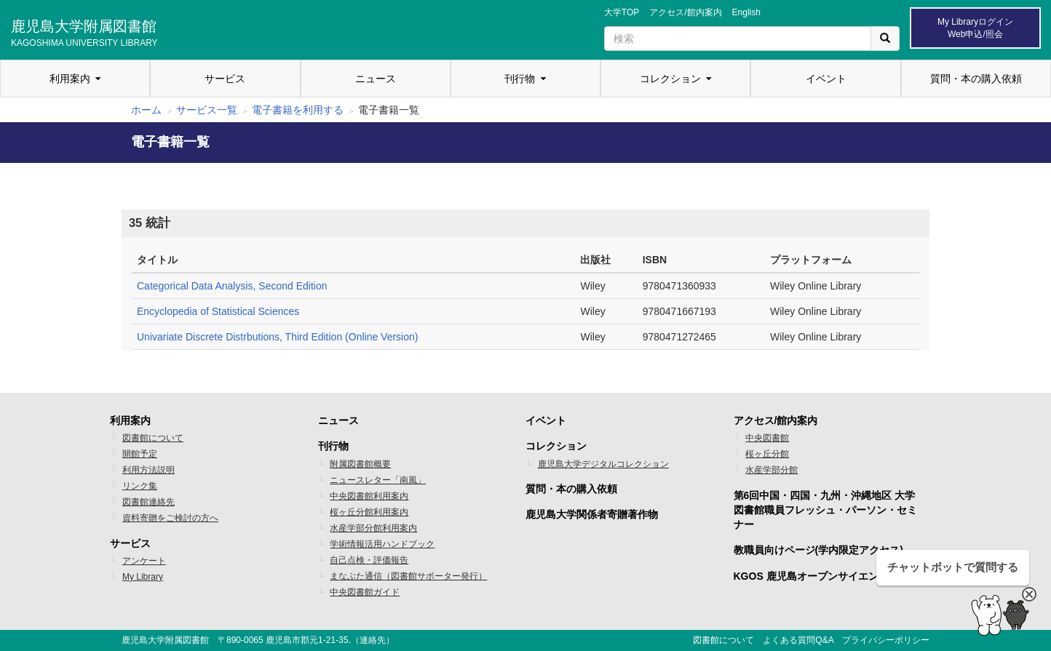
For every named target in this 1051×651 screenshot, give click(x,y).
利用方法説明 (148, 470)
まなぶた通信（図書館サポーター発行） (408, 576)
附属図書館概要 (360, 464)
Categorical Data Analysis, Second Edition (232, 286)
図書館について (152, 438)
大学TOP (621, 12)
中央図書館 (767, 438)
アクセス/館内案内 (685, 12)
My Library (142, 577)
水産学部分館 (771, 470)
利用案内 (69, 78)
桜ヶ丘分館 (767, 454)
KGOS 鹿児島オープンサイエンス (811, 576)
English (746, 12)
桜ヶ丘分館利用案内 (369, 512)
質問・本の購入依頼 (976, 78)
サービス (225, 78)
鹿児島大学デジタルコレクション (603, 464)
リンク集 (139, 486)
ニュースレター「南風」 (378, 480)
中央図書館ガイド (365, 592)
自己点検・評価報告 (369, 560)
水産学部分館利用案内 (373, 528)
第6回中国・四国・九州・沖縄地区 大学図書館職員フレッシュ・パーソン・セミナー (825, 510)
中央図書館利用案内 (369, 496)
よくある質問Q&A (798, 640)
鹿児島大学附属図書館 (84, 31)
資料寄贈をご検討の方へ (170, 518)
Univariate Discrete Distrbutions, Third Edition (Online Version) (277, 337)
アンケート (144, 561)
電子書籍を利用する (298, 110)
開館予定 (139, 454)
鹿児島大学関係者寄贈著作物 (592, 514)
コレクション (670, 78)
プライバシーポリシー (885, 640)
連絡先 (373, 640)
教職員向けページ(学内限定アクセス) (818, 550)
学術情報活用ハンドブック (382, 544)
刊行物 (519, 78)
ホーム (146, 110)
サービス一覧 (206, 110)
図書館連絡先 (148, 502)
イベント (826, 78)
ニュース (375, 78)
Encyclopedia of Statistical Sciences (218, 311)
